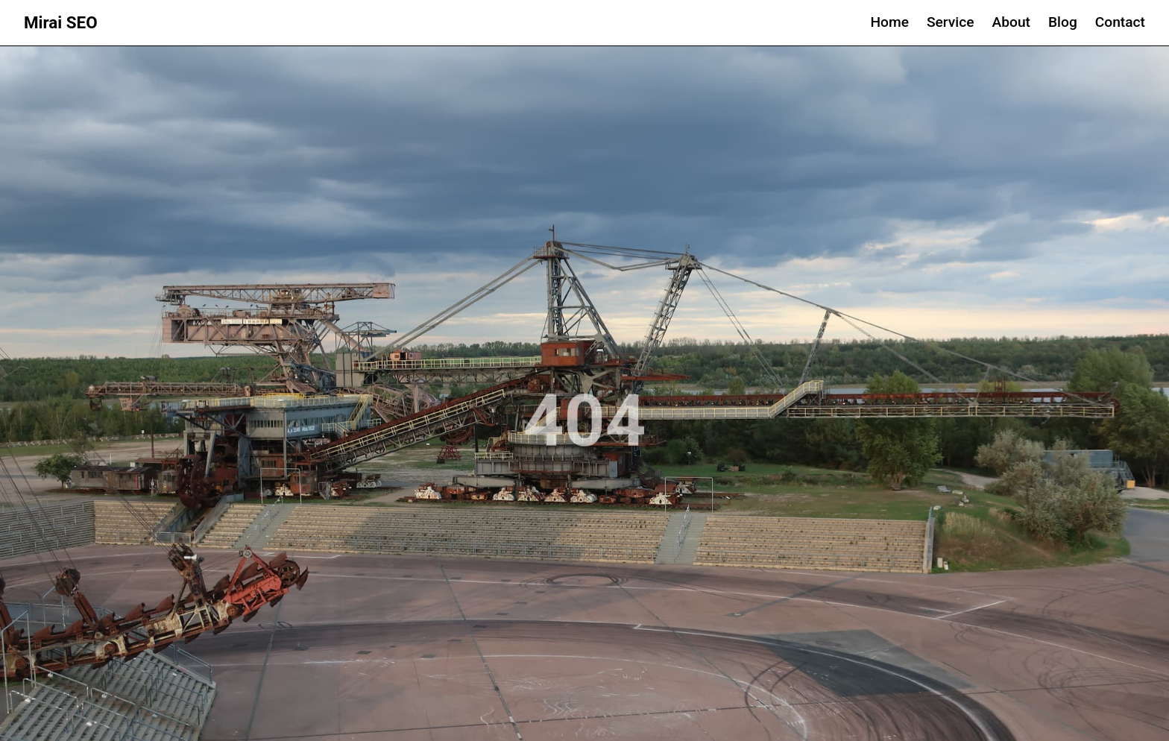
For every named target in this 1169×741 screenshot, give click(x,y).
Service (950, 22)
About (1011, 22)
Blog (1062, 22)
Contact (1120, 22)
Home (889, 22)
